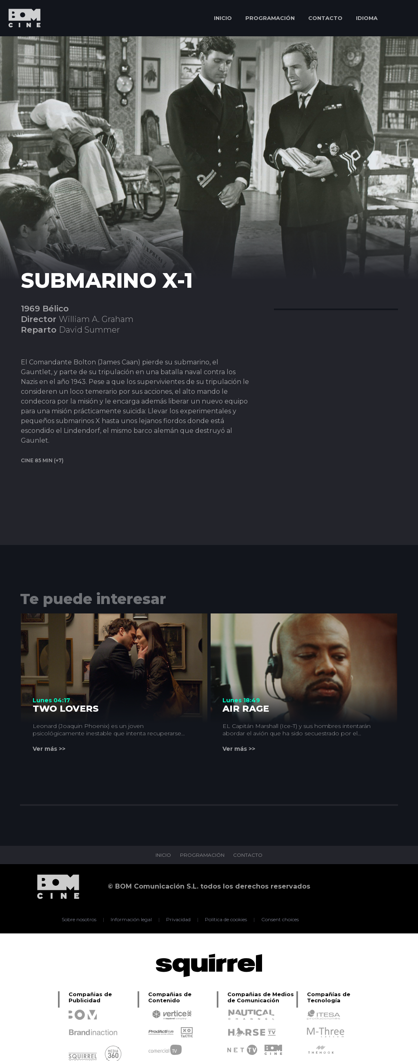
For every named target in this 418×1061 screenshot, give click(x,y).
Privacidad (178, 919)
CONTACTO (325, 18)
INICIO (223, 18)
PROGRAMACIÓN (270, 18)
